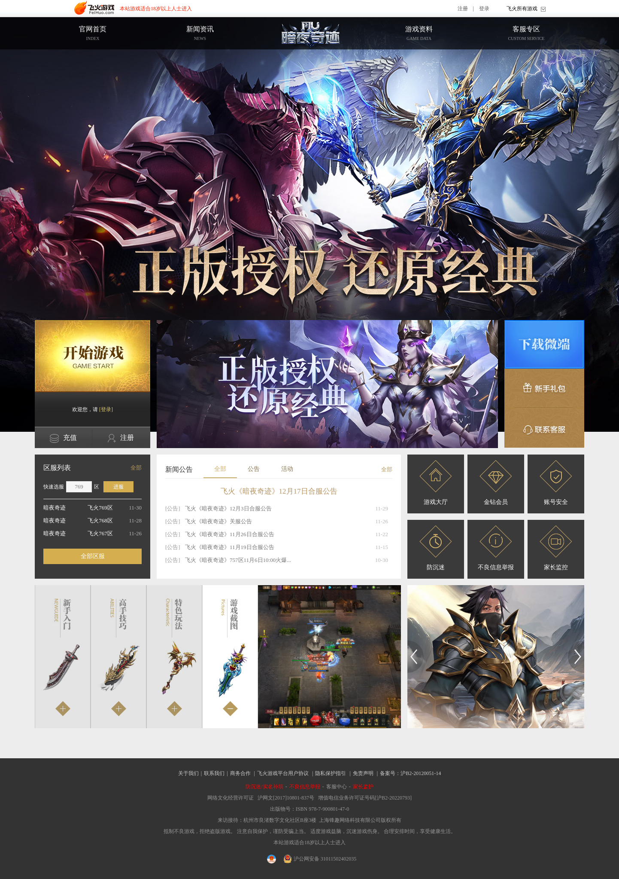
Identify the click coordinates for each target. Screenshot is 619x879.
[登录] (106, 409)
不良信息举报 (496, 548)
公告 (254, 469)
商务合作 (240, 773)
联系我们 (214, 773)
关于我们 (188, 773)
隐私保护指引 (330, 773)
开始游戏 (92, 356)
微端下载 (544, 344)
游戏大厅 (435, 482)
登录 (484, 9)
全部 (136, 467)
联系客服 (544, 428)
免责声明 (363, 773)
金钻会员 (495, 482)
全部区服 (93, 556)
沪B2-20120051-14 (421, 773)
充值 (63, 438)
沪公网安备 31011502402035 (320, 859)
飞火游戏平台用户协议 (283, 773)
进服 (118, 487)
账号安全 (556, 482)
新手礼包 (544, 388)
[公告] (172, 508)
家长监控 (556, 548)
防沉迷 (435, 548)
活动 (287, 469)
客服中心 (336, 787)
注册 (463, 9)
